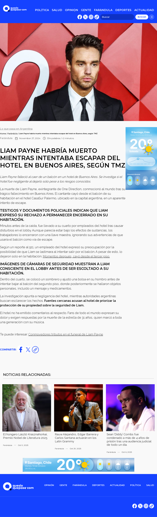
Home (3, 133)
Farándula (12, 133)
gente (63, 485)
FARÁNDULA (80, 485)
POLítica (135, 485)
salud (150, 485)
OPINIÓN (49, 485)
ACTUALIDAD (117, 485)
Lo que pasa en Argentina (16, 128)
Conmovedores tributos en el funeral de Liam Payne (65, 334)
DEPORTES (98, 485)
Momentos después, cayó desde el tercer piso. (76, 256)
